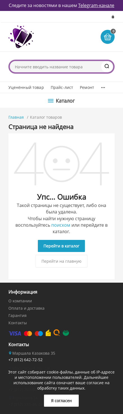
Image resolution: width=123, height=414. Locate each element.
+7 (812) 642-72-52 (25, 359)
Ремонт (87, 87)
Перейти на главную (61, 261)
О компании (20, 300)
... (103, 86)
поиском (60, 225)
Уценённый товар (26, 87)
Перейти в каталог (61, 246)
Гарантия (17, 315)
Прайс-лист (62, 87)
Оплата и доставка (26, 308)
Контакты (17, 322)
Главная (16, 117)
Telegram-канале (96, 5)
